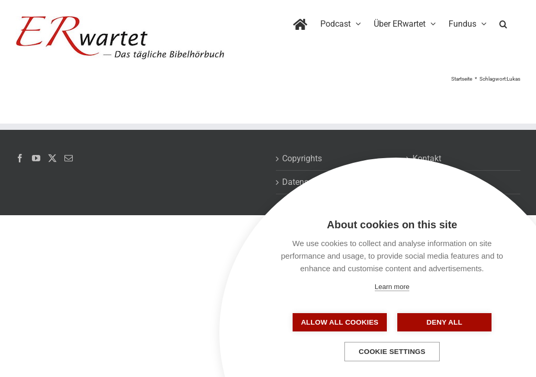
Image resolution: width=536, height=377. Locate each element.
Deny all (444, 322)
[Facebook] (20, 158)
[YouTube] (36, 158)
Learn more (392, 287)
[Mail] (68, 158)
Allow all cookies (339, 322)
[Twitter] (52, 158)
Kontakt (426, 158)
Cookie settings (392, 352)
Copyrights (302, 158)
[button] (503, 22)
